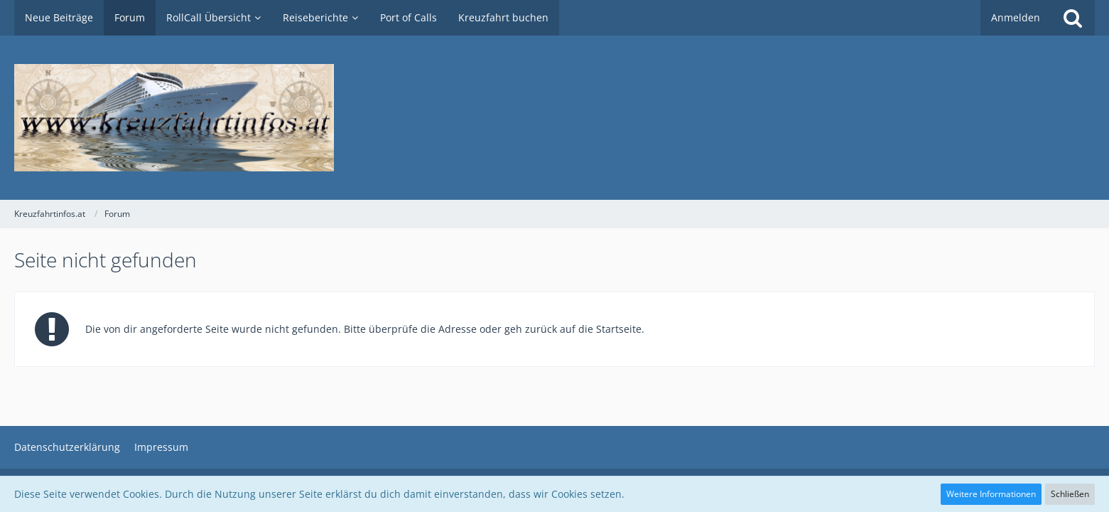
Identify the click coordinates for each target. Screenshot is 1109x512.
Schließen (1070, 494)
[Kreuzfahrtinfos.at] (554, 117)
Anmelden (1015, 17)
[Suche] (1073, 18)
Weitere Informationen (991, 494)
